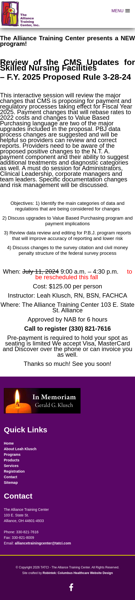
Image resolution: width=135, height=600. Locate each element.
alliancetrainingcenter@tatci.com (43, 543)
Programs (12, 454)
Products (11, 460)
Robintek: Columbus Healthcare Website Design (78, 573)
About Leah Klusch (20, 449)
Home (9, 443)
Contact (10, 477)
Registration (14, 471)
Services (11, 466)
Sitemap (11, 483)
